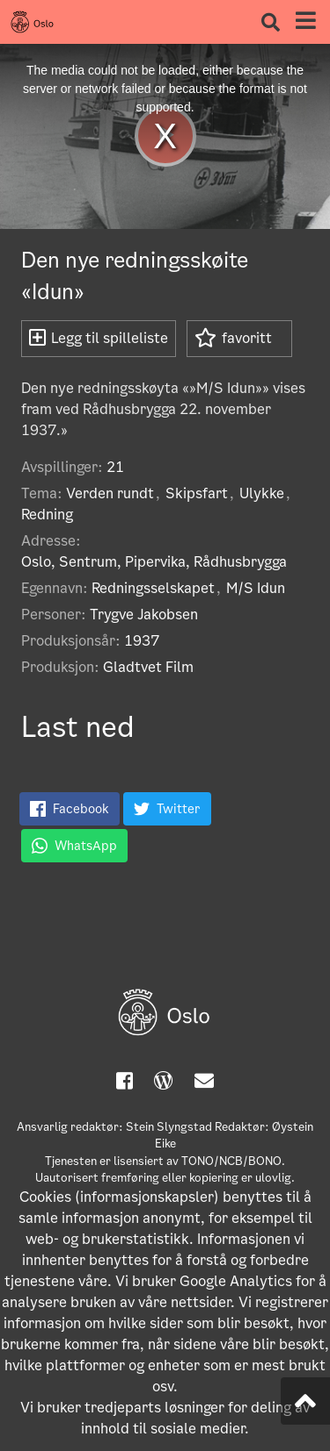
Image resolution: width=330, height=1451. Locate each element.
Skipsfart (196, 493)
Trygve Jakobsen (144, 614)
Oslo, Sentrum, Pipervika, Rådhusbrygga (154, 562)
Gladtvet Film (148, 667)
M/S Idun (255, 588)
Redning (47, 514)
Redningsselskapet (153, 588)
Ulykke (261, 493)
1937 (141, 641)
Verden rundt (110, 493)
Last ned (78, 727)
